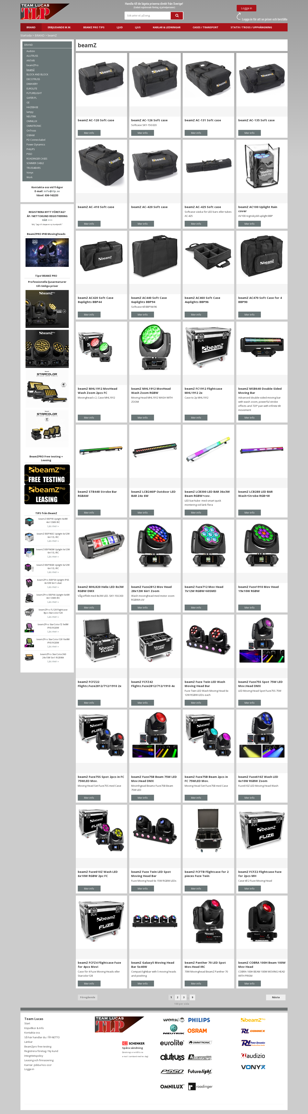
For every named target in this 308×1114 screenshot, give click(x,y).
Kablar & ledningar (167, 27)
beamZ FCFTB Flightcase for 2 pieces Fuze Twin (207, 874)
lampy (30, 112)
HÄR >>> (47, 220)
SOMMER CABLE (35, 163)
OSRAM (31, 135)
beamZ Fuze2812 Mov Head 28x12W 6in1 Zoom (151, 589)
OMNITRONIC (34, 126)
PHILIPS (31, 149)
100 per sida (181, 1003)
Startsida (26, 35)
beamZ (52, 35)
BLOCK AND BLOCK (37, 74)
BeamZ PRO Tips (93, 27)
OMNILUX (32, 121)
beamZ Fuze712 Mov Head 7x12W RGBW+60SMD (204, 589)
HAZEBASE (32, 107)
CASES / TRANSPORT (205, 27)
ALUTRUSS (32, 55)
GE (28, 102)
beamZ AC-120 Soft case (96, 120)
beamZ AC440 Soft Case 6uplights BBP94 (149, 300)
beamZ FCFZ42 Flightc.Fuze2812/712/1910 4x (153, 684)
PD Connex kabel (36, 139)
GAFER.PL (32, 97)
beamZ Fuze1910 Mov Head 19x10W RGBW (258, 589)
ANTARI (31, 60)
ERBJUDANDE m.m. (59, 27)
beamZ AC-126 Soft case (149, 120)
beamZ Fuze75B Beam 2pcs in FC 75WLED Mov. (206, 779)
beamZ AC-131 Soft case (203, 120)
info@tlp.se (52, 191)
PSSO (29, 154)
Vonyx (30, 172)
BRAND (31, 27)
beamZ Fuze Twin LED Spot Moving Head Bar (151, 874)
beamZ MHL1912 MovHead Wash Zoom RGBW (151, 391)
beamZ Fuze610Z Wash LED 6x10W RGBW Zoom (258, 779)
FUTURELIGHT (34, 93)
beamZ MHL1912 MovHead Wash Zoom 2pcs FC (97, 391)
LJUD (120, 27)
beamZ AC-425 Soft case (203, 207)
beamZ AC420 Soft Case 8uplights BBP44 (95, 300)
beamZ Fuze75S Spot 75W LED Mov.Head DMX (260, 684)
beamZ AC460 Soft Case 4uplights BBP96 (202, 300)
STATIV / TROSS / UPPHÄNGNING (251, 27)
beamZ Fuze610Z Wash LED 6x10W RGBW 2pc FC (98, 874)
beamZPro (32, 65)
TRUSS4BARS (33, 168)
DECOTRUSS (33, 79)
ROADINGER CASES (37, 158)
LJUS (138, 27)
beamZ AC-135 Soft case (256, 120)
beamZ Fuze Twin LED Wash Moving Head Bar (205, 684)
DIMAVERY (32, 84)
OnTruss (31, 130)
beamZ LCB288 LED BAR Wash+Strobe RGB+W (255, 494)
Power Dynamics (36, 144)
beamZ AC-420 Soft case (149, 207)
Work (29, 177)
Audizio (31, 51)
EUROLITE (32, 88)
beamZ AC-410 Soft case (96, 207)
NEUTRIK (31, 116)
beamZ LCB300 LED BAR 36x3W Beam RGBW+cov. (207, 494)
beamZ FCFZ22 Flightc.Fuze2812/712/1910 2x (99, 684)
